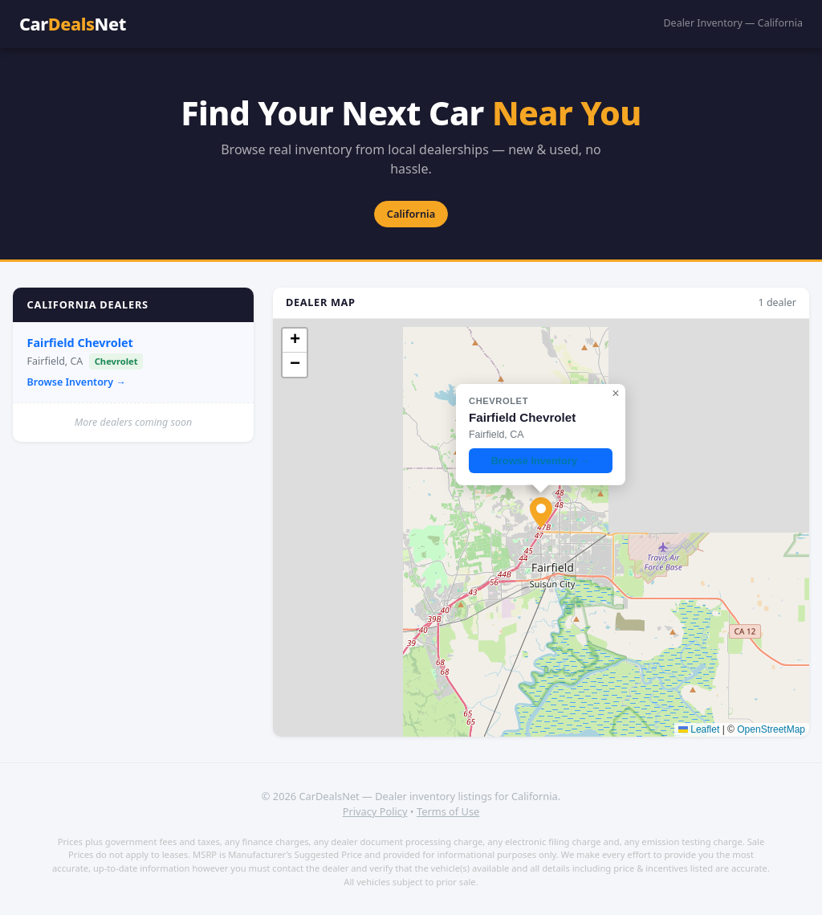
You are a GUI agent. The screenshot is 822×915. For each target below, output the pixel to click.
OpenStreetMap (771, 729)
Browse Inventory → (76, 382)
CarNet (72, 23)
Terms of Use (448, 811)
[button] (541, 512)
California (411, 213)
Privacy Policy (375, 811)
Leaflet (698, 729)
